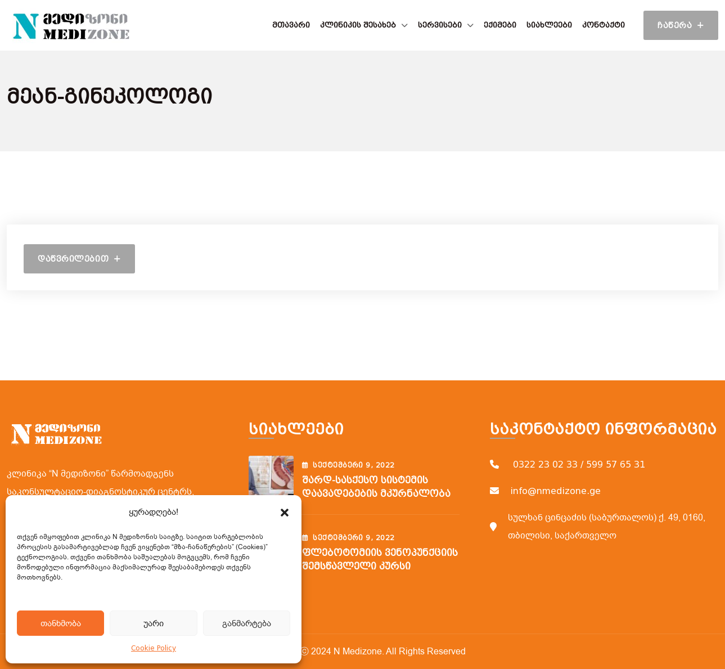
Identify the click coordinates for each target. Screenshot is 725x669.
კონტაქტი (603, 25)
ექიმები (500, 25)
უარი (153, 623)
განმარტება (246, 623)
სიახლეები (549, 25)
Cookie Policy (153, 648)
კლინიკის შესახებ (358, 25)
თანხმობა (60, 623)
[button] (284, 512)
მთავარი (291, 25)
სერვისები (440, 25)
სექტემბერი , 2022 (348, 465)
